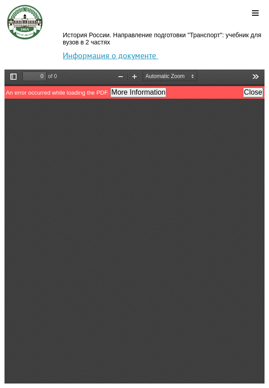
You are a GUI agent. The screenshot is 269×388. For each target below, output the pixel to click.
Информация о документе (110, 55)
